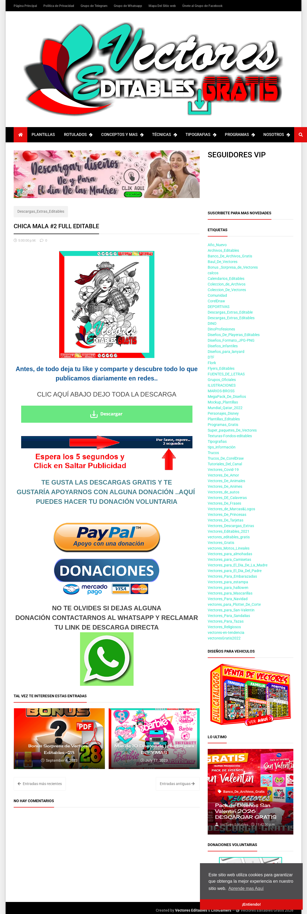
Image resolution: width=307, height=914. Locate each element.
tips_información (222, 447)
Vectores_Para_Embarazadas (232, 576)
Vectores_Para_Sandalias (229, 616)
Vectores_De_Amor (223, 475)
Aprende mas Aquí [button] (246, 888)
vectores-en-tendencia (226, 632)
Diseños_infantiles (223, 346)
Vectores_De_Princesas (227, 514)
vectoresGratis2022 (224, 638)
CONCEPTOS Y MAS (122, 135)
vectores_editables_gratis (229, 537)
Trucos (213, 453)
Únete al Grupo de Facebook (202, 6)
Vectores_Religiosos (224, 627)
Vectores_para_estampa (228, 582)
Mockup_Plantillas (223, 402)
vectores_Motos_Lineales (228, 548)
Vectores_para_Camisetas (229, 559)
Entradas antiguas (177, 784)
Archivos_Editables (223, 250)
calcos (213, 273)
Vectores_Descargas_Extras (231, 526)
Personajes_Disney (223, 413)
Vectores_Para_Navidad (228, 599)
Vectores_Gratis (221, 542)
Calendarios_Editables (226, 278)
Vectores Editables (191, 910)
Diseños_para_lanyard (226, 351)
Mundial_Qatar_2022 (225, 408)
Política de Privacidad (59, 6)
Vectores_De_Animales (226, 481)
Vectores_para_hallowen (228, 587)
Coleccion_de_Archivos (226, 284)
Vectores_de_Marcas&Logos (231, 509)
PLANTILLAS (43, 134)
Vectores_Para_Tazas (226, 621)
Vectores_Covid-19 (223, 469)
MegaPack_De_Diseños (227, 396)
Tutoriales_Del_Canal (225, 464)
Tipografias (217, 441)
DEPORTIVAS (218, 306)
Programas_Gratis (223, 424)
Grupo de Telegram (94, 6)
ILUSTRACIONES (222, 385)
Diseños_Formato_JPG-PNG (231, 340)
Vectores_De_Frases (224, 503)
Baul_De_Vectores (222, 262)
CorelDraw (216, 301)
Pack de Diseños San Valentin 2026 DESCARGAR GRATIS (245, 811)
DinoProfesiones (221, 329)
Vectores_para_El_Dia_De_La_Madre (237, 565)
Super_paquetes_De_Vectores (232, 430)
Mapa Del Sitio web (163, 6)
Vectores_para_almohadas (230, 554)
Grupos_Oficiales (222, 380)
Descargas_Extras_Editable (230, 312)
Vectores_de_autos (223, 492)
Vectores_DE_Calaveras (227, 498)
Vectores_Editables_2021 (228, 531)
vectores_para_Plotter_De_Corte (234, 604)
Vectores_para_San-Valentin (231, 610)
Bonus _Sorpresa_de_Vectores (233, 267)
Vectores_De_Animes (225, 486)
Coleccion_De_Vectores (227, 290)
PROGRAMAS (240, 135)
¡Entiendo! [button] (251, 904)
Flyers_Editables (221, 368)
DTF (211, 357)
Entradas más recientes (40, 784)
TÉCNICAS (164, 135)
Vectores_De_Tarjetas (225, 520)
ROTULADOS (78, 135)
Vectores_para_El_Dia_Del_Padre (234, 571)
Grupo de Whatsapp (128, 6)
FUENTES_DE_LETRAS (226, 374)
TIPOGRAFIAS (200, 135)
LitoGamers (221, 910)
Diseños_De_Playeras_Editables (234, 335)
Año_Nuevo (217, 245)
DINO (212, 323)
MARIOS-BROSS (221, 391)
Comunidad (217, 295)
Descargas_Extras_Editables (40, 211)
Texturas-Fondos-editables (230, 436)
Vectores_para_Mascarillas (230, 593)
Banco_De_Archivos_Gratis (230, 256)
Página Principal (26, 6)
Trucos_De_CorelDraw (226, 458)
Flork (212, 363)
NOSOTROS (276, 135)
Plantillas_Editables (224, 419)
